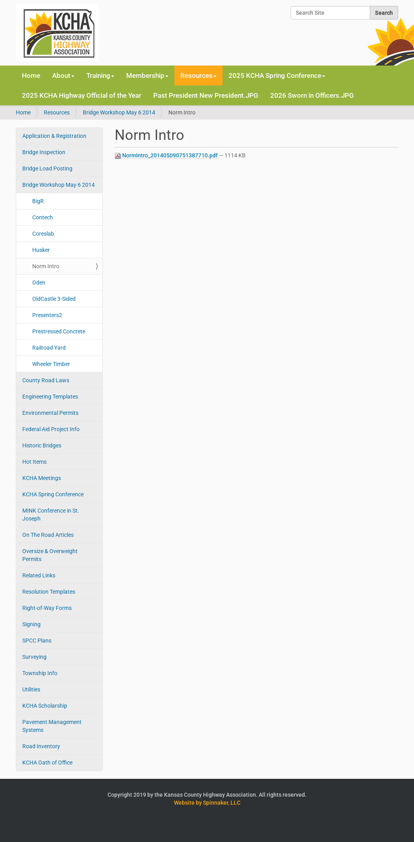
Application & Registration (54, 136)
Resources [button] (198, 75)
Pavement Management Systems (52, 726)
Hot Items (34, 462)
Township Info (39, 673)
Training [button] (100, 75)
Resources (57, 112)
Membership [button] (147, 75)
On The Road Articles (48, 535)
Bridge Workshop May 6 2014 (119, 112)
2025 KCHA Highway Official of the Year (81, 95)
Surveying (34, 657)
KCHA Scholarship (44, 706)
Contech (42, 217)
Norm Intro (45, 266)
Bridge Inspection (43, 152)
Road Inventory (41, 746)
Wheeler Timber (51, 364)
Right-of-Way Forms (47, 608)
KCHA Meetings (41, 478)
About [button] (63, 75)
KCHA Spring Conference (53, 494)
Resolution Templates (48, 591)
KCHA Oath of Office (47, 762)
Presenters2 (47, 315)
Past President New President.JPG (205, 95)
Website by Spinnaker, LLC (207, 802)
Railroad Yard (49, 348)
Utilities (31, 689)
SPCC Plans (36, 640)
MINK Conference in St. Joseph (50, 514)
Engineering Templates (50, 396)
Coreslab (43, 233)
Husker (41, 250)
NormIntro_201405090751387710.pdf (167, 155)
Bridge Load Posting (47, 168)
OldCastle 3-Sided (54, 299)
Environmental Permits (50, 413)
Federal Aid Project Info (51, 429)
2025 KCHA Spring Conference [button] (276, 75)
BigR (38, 201)
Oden (38, 282)
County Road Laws (45, 380)
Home (31, 75)
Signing (31, 624)
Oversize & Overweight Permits (50, 555)
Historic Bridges (41, 445)
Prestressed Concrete (58, 331)
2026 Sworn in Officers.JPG (312, 95)
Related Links (38, 575)
